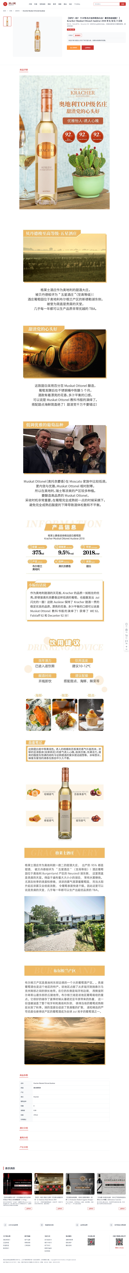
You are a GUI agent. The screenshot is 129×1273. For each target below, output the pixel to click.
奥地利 (17, 11)
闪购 (30, 4)
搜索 (122, 4)
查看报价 (78, 35)
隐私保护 (68, 1242)
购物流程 (27, 1242)
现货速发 (42, 4)
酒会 (65, 4)
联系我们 (6, 1248)
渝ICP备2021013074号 (9, 1262)
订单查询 (27, 1245)
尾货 (54, 4)
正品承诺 (6, 1242)
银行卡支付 (48, 1242)
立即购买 (88, 48)
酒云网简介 (6, 1240)
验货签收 (47, 1251)
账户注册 (27, 1240)
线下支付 (47, 1245)
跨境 (49, 4)
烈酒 (35, 4)
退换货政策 (69, 1240)
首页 (4, 11)
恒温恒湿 (6, 1245)
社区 (70, 4)
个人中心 (77, 4)
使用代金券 (48, 1248)
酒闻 (59, 4)
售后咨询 (68, 1245)
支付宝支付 (48, 1240)
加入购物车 (73, 48)
